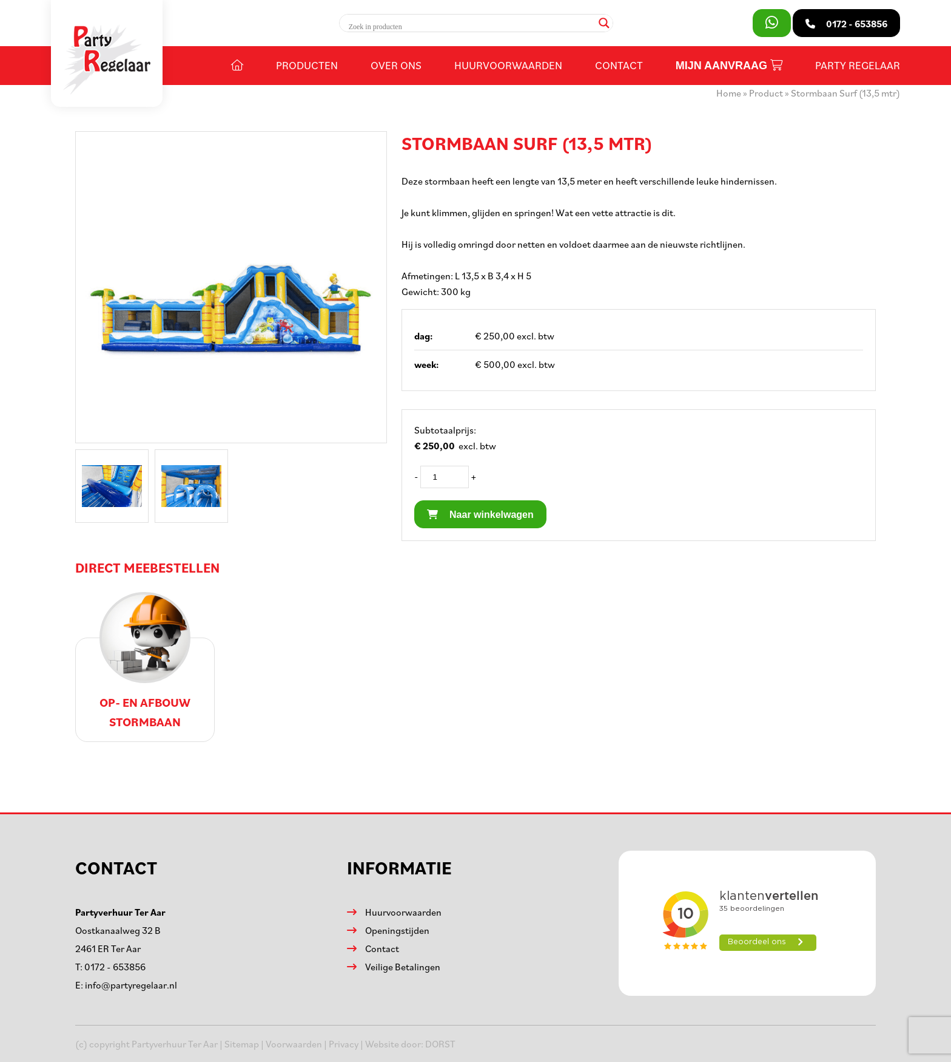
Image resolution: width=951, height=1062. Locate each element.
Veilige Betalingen (402, 967)
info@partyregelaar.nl (131, 985)
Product (766, 93)
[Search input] (471, 27)
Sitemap (241, 1044)
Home (728, 93)
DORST (440, 1044)
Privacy (343, 1044)
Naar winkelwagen (480, 514)
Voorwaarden (294, 1044)
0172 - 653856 (115, 967)
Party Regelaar (857, 65)
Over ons (396, 65)
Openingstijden (397, 930)
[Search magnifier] (604, 23)
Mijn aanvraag (729, 66)
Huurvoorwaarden (508, 65)
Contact (619, 65)
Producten (307, 65)
